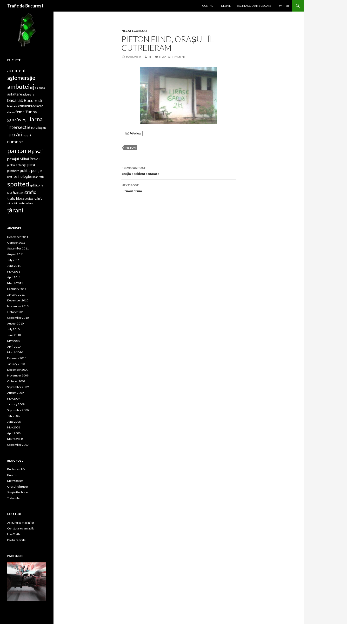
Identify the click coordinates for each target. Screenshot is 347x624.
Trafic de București (25, 5)
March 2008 (15, 439)
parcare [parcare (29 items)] (19, 150)
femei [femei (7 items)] (20, 111)
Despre (226, 5)
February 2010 (16, 358)
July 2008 (13, 416)
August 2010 (15, 323)
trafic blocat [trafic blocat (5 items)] (16, 198)
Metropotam (15, 481)
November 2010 (17, 306)
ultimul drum (178, 187)
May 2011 (13, 271)
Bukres (12, 475)
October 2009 (16, 381)
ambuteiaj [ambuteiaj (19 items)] (20, 86)
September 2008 (18, 410)
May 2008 (13, 427)
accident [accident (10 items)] (16, 70)
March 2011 (15, 283)
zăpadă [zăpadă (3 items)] (11, 203)
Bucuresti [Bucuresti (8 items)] (33, 100)
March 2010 (15, 352)
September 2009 (18, 387)
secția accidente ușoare (178, 170)
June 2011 (14, 265)
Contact (208, 5)
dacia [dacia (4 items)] (11, 112)
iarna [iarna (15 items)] (36, 119)
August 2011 (15, 254)
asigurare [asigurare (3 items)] (28, 94)
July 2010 (13, 329)
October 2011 (16, 242)
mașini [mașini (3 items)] (27, 135)
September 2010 (18, 317)
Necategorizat (134, 30)
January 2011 (16, 294)
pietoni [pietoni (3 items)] (19, 164)
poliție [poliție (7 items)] (36, 170)
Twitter (283, 5)
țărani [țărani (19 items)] (15, 210)
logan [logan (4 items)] (42, 128)
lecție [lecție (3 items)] (34, 127)
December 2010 (17, 300)
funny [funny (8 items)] (31, 111)
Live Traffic (14, 534)
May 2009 (13, 398)
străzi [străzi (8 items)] (12, 192)
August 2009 (15, 393)
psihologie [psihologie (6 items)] (22, 176)
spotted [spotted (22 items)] (18, 184)
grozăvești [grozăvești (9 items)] (18, 119)
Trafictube (13, 498)
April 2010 (13, 346)
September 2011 (18, 248)
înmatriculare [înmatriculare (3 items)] (24, 203)
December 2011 (17, 237)
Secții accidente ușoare (254, 5)
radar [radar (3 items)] (34, 176)
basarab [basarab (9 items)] (15, 100)
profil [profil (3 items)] (10, 176)
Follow (133, 133)
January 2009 (16, 404)
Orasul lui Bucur (17, 486)
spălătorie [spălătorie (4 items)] (36, 185)
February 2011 (16, 289)
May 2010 (13, 341)
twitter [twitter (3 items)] (30, 198)
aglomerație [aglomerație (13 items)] (21, 78)
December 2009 (17, 369)
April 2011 (13, 277)
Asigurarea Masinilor (20, 522)
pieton (131, 147)
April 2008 (13, 433)
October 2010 (16, 312)
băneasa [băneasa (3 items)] (12, 106)
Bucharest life (16, 469)
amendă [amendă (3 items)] (40, 87)
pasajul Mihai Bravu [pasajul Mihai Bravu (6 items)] (23, 158)
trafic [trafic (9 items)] (30, 192)
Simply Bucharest (18, 492)
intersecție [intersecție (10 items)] (19, 127)
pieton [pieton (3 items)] (11, 164)
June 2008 (14, 421)
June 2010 (14, 335)
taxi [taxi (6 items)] (21, 192)
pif (150, 57)
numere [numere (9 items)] (15, 141)
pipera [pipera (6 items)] (29, 164)
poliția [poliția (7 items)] (25, 170)
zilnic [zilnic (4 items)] (38, 198)
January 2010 (16, 364)
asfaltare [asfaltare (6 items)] (14, 94)
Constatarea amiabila (20, 528)
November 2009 (17, 375)
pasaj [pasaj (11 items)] (37, 151)
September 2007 (18, 444)
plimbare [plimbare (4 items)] (13, 171)
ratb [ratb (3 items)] (41, 176)
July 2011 (13, 260)
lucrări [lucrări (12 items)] (14, 134)
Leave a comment (172, 57)
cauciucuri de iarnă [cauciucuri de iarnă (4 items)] (30, 106)
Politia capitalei (16, 540)
